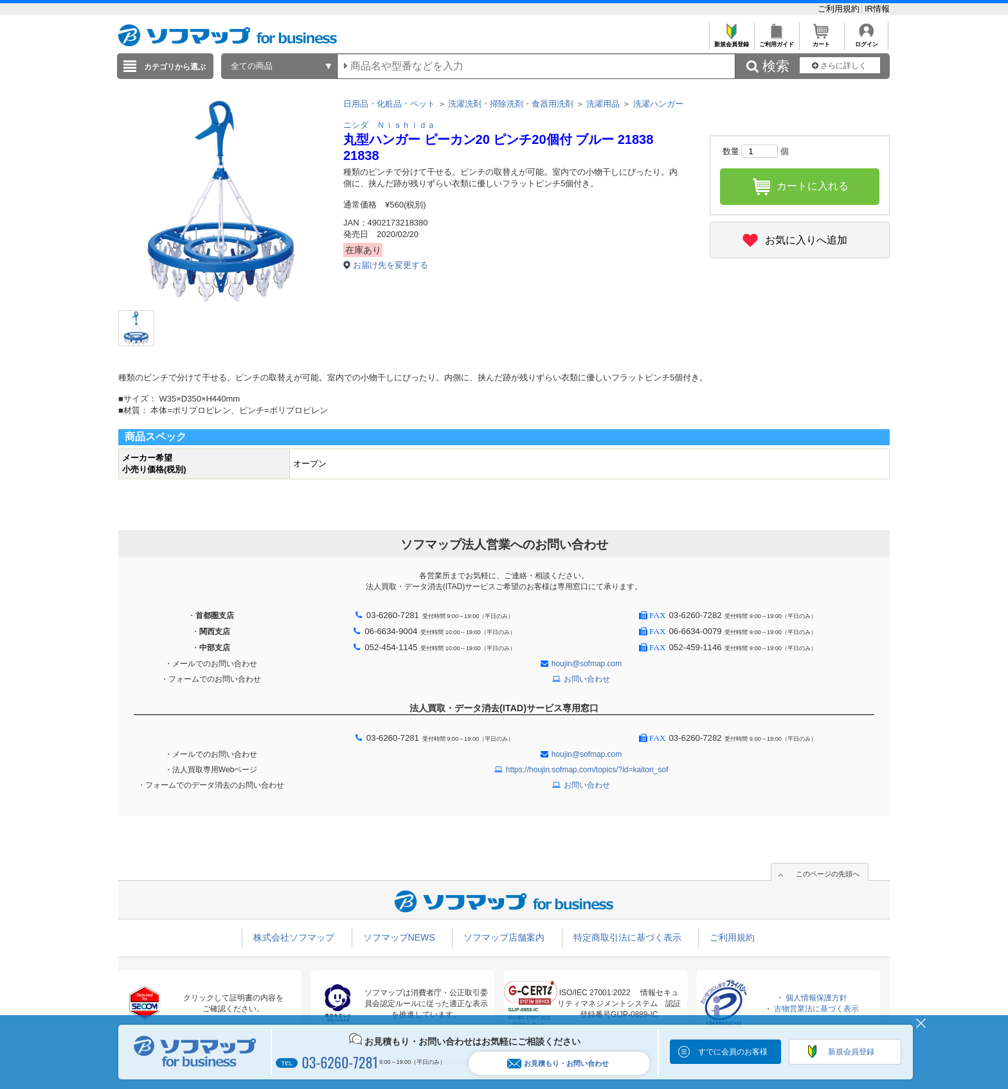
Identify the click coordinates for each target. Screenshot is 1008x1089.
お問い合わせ (587, 679)
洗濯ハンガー (658, 104)
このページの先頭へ (828, 874)
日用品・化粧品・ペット (389, 104)
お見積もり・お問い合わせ (558, 1063)
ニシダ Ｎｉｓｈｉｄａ (389, 125)
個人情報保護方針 (816, 997)
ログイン (866, 41)
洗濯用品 (603, 104)
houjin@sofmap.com (587, 663)
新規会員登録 (731, 41)
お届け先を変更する (390, 265)
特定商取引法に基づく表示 (627, 937)
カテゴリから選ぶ (175, 66)
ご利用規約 (840, 8)
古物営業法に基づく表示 (816, 1008)
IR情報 (877, 8)
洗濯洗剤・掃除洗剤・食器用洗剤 (510, 104)
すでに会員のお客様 (733, 1051)
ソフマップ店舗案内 (504, 937)
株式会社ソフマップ (293, 937)
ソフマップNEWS (399, 937)
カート (821, 41)
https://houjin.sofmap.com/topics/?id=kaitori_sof (587, 769)
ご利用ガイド (776, 41)
